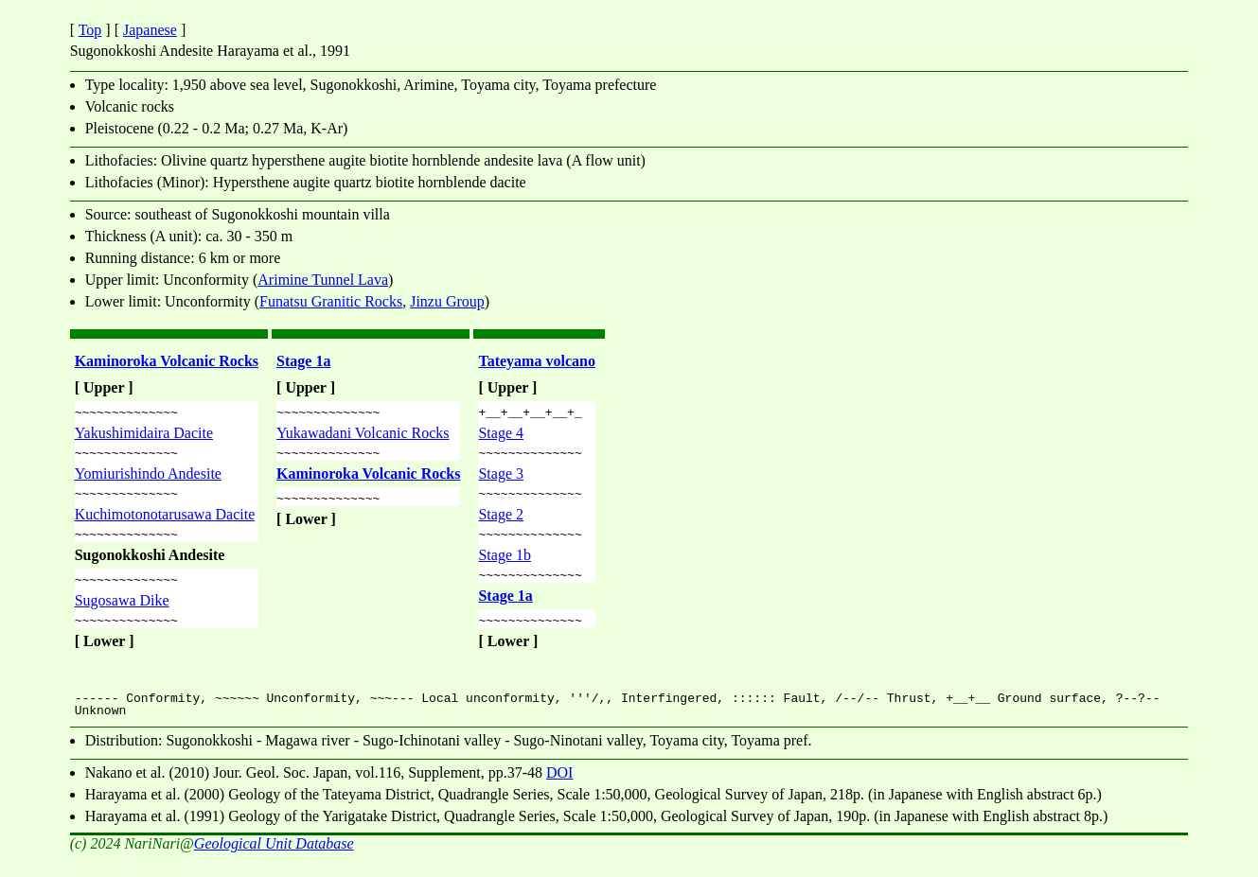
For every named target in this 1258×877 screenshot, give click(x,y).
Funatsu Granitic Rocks (330, 301)
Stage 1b (504, 566)
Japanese (150, 30)
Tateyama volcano (536, 361)
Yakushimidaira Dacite (144, 436)
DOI (559, 789)
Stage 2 (500, 523)
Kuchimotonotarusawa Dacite (165, 523)
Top (90, 30)
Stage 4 (500, 436)
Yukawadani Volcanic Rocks (362, 436)
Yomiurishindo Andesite (148, 479)
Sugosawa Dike (122, 614)
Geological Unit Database (274, 860)
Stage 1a (303, 361)
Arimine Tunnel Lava (322, 280)
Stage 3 (500, 479)
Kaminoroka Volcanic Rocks (166, 361)
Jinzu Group (447, 301)
